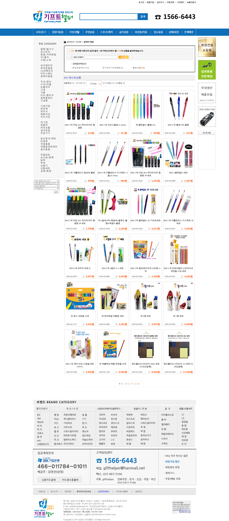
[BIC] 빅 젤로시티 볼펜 (178, 125)
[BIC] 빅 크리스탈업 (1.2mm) (113, 125)
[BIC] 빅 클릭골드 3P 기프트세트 (146, 220)
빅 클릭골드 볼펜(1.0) (145, 125)
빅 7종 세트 (178, 316)
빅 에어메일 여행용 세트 (113, 316)
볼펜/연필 (139, 68)
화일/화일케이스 (80, 68)
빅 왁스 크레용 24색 (80, 316)
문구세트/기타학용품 (113, 68)
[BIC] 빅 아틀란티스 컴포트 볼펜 (80, 172)
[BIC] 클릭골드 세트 (178, 172)
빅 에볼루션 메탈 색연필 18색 (112, 364)
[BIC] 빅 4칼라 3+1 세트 (113, 268)
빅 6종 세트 (145, 316)
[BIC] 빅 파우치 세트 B (79, 268)
